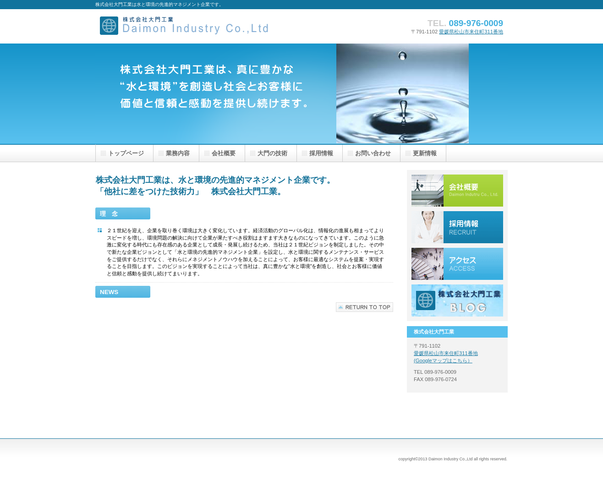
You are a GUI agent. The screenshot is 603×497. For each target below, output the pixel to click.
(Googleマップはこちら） (443, 360)
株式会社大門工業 (187, 26)
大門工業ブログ (457, 300)
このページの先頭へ (364, 307)
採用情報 (457, 227)
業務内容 (178, 153)
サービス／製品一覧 (457, 191)
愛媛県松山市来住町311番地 (471, 31)
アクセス (457, 264)
